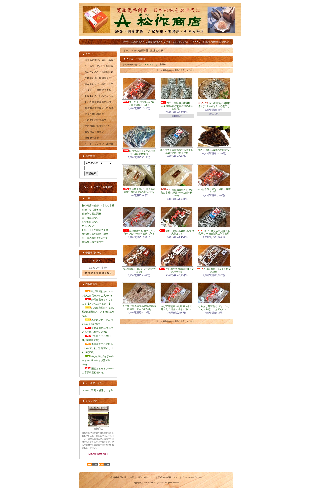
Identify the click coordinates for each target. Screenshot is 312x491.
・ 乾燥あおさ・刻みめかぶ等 (97, 96)
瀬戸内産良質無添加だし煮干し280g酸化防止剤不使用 (214, 232)
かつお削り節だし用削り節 (148, 50)
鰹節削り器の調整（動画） (96, 234)
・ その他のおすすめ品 (94, 119)
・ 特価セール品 (90, 137)
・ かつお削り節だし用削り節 (97, 66)
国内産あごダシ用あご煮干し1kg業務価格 (139, 152)
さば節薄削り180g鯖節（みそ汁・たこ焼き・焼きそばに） (176, 308)
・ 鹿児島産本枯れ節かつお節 (97, 60)
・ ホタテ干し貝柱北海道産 (96, 90)
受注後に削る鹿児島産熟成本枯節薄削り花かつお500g (139, 307)
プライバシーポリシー (192, 477)
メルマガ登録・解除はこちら (97, 390)
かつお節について (91, 221)
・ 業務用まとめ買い (93, 131)
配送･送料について (156, 42)
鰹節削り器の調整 (91, 213)
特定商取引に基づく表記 (177, 42)
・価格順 (154, 64)
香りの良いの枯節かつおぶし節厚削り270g (139, 103)
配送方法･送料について (168, 477)
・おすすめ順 (143, 64)
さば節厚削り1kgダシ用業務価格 (214, 270)
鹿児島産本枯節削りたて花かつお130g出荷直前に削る (139, 232)
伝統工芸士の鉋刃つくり (95, 230)
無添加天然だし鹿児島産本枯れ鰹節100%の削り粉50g (139, 190)
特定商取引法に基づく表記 (122, 477)
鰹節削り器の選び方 (92, 242)
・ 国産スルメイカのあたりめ (97, 84)
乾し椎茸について (91, 217)
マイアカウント (198, 42)
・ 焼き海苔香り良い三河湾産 (97, 108)
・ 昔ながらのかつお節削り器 (97, 72)
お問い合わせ (212, 42)
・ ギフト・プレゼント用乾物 (97, 143)
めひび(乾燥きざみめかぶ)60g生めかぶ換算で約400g (98, 360)
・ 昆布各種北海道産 (93, 114)
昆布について (89, 225)
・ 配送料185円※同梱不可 (96, 125)
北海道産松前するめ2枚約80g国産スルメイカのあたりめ (98, 311)
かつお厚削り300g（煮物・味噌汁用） (214, 190)
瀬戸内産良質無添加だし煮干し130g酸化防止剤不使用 (176, 151)
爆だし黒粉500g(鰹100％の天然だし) (176, 232)
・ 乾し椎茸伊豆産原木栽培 (96, 102)
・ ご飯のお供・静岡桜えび (96, 78)
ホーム (127, 42)
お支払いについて (139, 42)
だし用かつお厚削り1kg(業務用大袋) (176, 270)
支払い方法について (146, 477)
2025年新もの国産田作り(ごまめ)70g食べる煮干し (214, 105)
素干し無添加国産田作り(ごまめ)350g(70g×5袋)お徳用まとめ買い (176, 105)
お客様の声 (224, 42)
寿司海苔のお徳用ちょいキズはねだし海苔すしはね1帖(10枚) (97, 348)
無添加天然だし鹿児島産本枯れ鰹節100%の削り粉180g (176, 192)
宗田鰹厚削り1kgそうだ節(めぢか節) (139, 270)
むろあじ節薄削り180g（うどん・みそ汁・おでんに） (213, 308)
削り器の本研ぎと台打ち (95, 238)
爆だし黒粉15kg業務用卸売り (213, 149)
